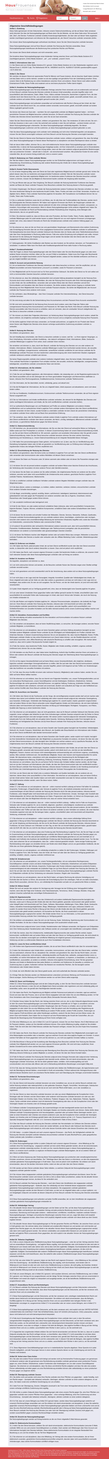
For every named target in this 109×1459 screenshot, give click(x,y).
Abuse (28, 1450)
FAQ (42, 1450)
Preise (38, 1450)
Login (84, 18)
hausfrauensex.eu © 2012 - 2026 (17, 1450)
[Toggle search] (30, 18)
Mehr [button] (97, 18)
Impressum (64, 1450)
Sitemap (33, 1450)
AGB (53, 1450)
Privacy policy (47, 1450)
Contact (58, 1450)
